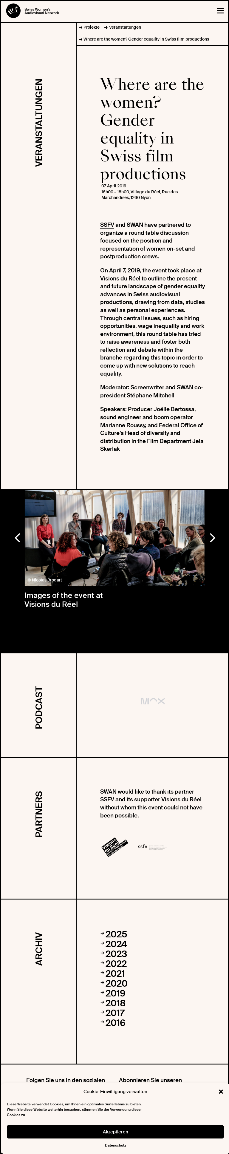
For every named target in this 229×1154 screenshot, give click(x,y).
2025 (116, 934)
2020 (117, 983)
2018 (116, 1003)
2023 (116, 954)
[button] (221, 1092)
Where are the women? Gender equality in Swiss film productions (146, 39)
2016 (116, 1023)
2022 (116, 964)
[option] (114, 538)
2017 (115, 1013)
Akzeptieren (115, 1132)
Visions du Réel (120, 278)
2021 (115, 973)
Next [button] (212, 536)
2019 (116, 993)
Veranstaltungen (125, 27)
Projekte (91, 27)
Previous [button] (17, 536)
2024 (116, 944)
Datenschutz (115, 1145)
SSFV (107, 225)
